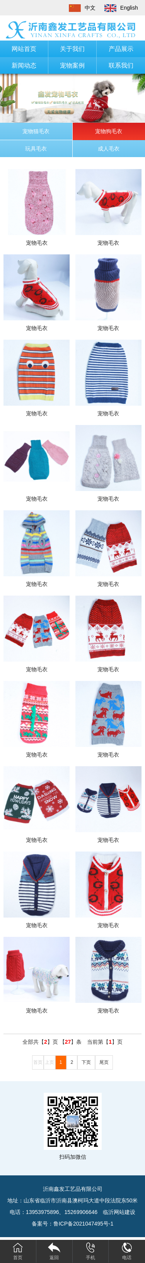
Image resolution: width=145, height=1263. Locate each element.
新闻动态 (24, 65)
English (117, 8)
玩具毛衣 (36, 149)
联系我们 (121, 65)
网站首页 (24, 49)
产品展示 (121, 49)
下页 (86, 1062)
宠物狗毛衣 (108, 131)
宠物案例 (72, 65)
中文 (78, 8)
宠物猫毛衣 (35, 131)
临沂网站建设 (119, 1212)
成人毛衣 (108, 149)
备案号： (73, 1224)
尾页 (104, 1062)
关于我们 (72, 49)
